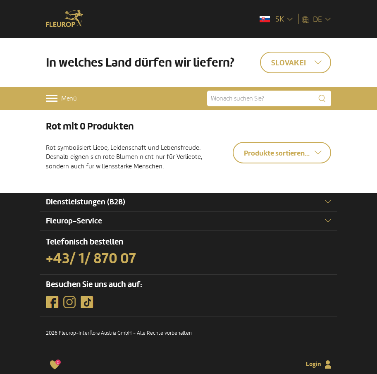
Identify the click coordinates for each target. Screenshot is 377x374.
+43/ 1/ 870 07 (91, 258)
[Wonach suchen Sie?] (269, 98)
